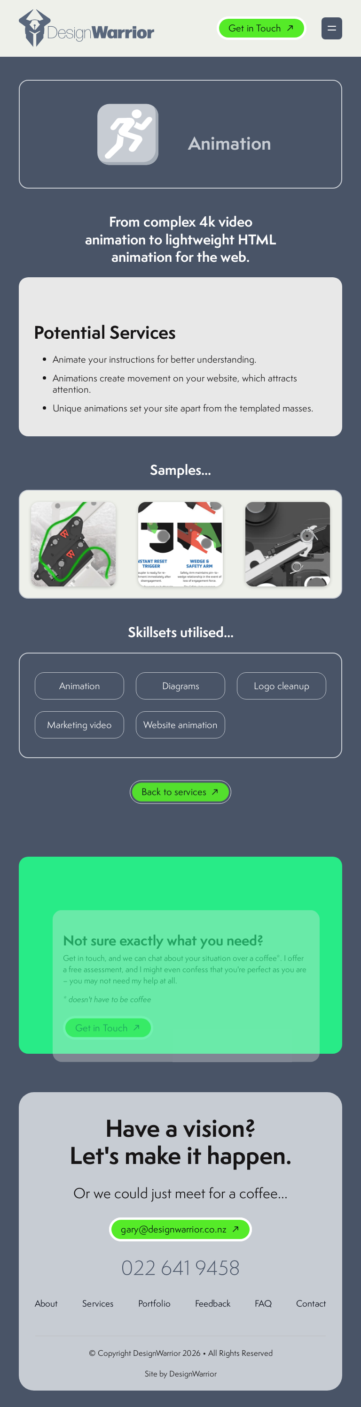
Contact (311, 1303)
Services (97, 1303)
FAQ (263, 1303)
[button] (332, 28)
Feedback (212, 1303)
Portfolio (154, 1303)
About (46, 1303)
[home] (86, 28)
